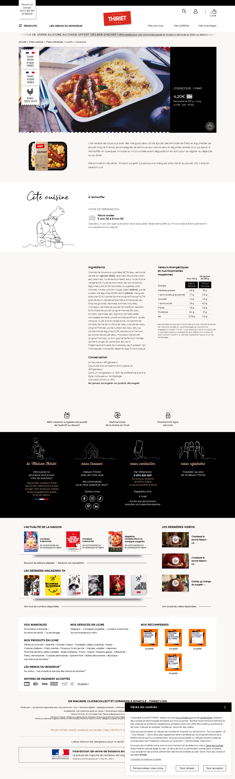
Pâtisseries (119, 652)
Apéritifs (50, 644)
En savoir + (83, 684)
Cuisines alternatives (57, 655)
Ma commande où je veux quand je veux (92, 483)
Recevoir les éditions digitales (39, 563)
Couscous (81, 42)
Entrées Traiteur (65, 644)
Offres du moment (34, 644)
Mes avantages (207, 25)
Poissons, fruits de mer (73, 648)
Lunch (69, 42)
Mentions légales (87, 707)
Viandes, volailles (95, 648)
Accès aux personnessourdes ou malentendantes (142, 503)
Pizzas (109, 644)
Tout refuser (187, 768)
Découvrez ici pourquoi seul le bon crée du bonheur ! (42, 475)
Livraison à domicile (117, 629)
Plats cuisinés (36, 42)
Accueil (22, 42)
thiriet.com (25, 707)
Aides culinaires (69, 652)
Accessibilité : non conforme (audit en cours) (83, 711)
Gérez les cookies (123, 707)
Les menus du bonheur (65, 25)
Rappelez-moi (142, 491)
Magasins (75, 629)
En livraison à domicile (35, 629)
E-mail (143, 496)
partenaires (206, 717)
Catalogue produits (105, 707)
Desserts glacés (104, 652)
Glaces (90, 652)
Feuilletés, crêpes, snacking (89, 644)
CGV (76, 707)
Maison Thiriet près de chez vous (92, 474)
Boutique (112, 655)
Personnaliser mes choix (148, 768)
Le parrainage (53, 632)
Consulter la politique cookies (145, 759)
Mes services (155, 25)
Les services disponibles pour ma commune (52, 707)
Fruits (82, 652)
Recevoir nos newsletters (71, 563)
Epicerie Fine (76, 655)
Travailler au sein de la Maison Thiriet (193, 474)
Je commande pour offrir (84, 632)
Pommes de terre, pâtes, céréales (41, 652)
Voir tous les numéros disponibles (41, 607)
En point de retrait (33, 632)
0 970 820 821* (143, 475)
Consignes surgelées (93, 629)
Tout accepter (214, 768)
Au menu (29, 671)
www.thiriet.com (184, 717)
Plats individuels (54, 42)
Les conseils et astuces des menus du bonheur (61, 671)
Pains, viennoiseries (34, 655)
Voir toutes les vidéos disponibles (179, 607)
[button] (196, 12)
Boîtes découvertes (95, 655)
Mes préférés (181, 25)
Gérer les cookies (214, 745)
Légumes (111, 648)
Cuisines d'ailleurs (33, 648)
